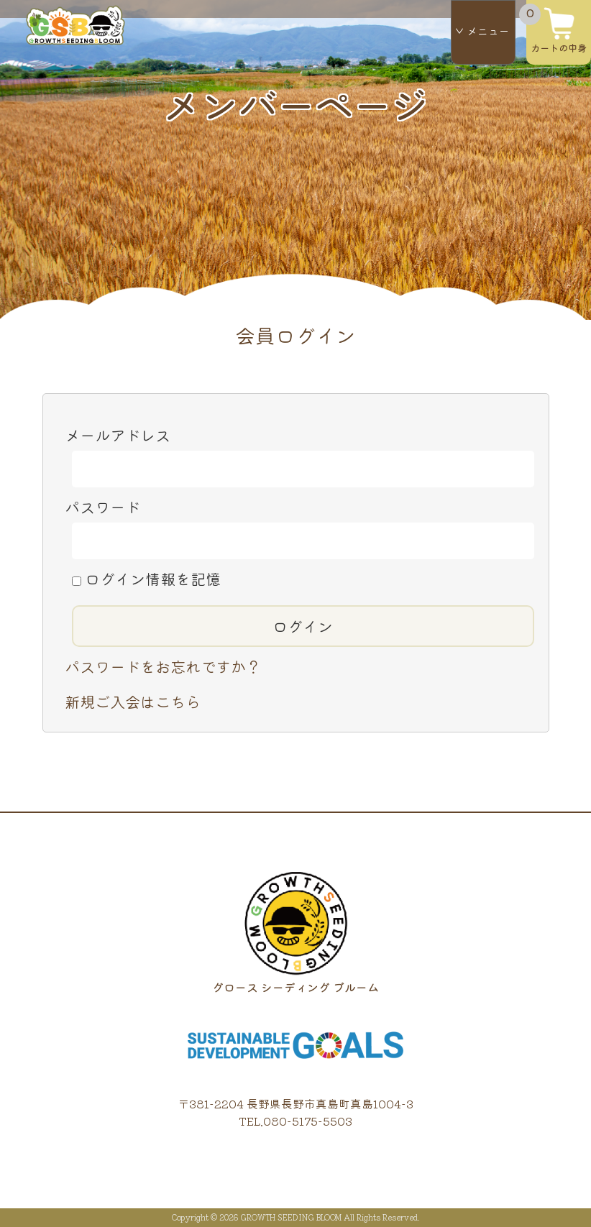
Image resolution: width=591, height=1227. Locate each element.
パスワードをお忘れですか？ (163, 666)
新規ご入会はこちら (133, 701)
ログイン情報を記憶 (146, 578)
